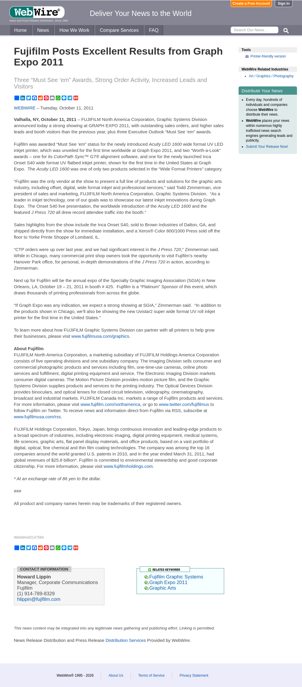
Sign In (284, 3)
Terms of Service (151, 675)
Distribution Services (126, 640)
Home (20, 30)
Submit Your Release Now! (267, 147)
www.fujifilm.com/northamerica (110, 404)
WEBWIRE (24, 107)
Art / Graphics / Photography (271, 76)
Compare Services (119, 30)
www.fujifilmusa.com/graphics (100, 336)
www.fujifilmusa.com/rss (37, 416)
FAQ (153, 30)
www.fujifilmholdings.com (128, 466)
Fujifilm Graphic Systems (174, 576)
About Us (116, 675)
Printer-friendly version (268, 56)
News (43, 30)
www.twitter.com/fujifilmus (184, 404)
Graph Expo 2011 (166, 582)
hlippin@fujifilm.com (38, 599)
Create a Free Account (251, 3)
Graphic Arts (160, 588)
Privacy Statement (194, 675)
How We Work (74, 30)
